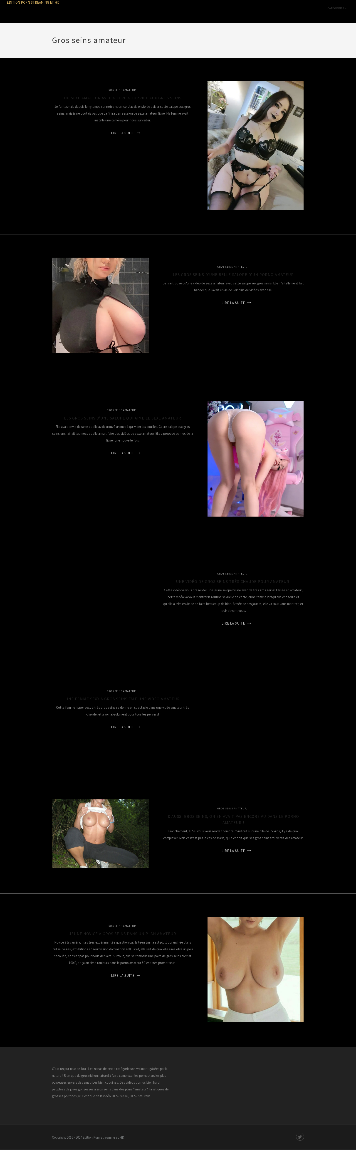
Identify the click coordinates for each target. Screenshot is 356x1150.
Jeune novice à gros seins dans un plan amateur (122, 933)
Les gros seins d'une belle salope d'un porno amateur (233, 274)
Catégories (337, 11)
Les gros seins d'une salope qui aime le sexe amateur (122, 418)
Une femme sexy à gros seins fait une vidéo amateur (122, 698)
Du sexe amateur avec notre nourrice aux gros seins (122, 97)
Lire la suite (122, 133)
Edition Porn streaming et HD (33, 2)
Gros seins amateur (121, 90)
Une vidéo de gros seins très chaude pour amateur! (233, 581)
